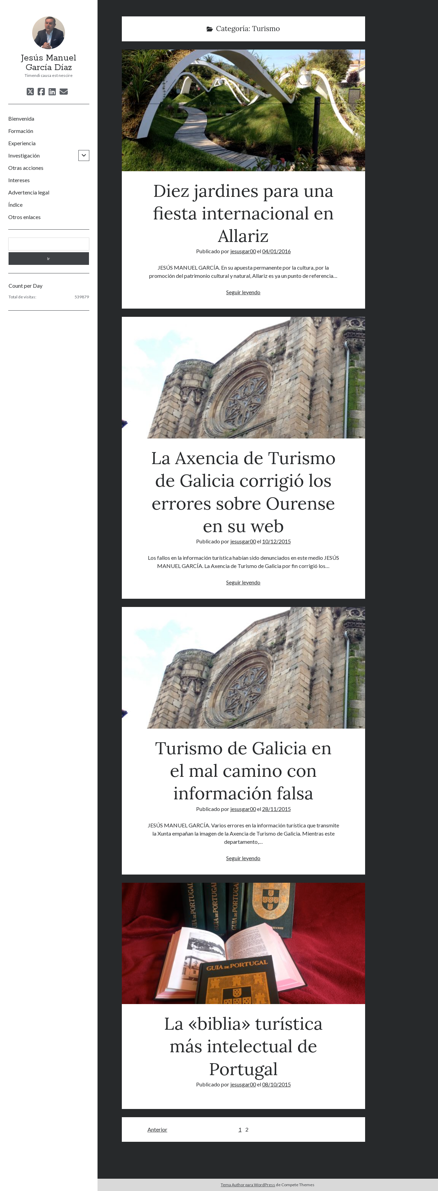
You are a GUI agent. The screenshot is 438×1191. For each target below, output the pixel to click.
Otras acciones (25, 167)
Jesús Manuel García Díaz (48, 63)
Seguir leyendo (243, 292)
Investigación (24, 155)
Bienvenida (21, 118)
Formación (20, 130)
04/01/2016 (276, 251)
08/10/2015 (276, 1084)
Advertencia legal (28, 192)
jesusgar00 (243, 251)
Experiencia (22, 143)
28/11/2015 (276, 809)
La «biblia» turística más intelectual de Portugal (243, 943)
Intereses (19, 180)
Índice (15, 204)
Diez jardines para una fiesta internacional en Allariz (243, 110)
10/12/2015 (276, 541)
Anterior (157, 1129)
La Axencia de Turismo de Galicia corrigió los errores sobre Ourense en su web (243, 377)
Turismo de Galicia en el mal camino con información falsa (243, 668)
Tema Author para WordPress (248, 1184)
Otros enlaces (24, 217)
